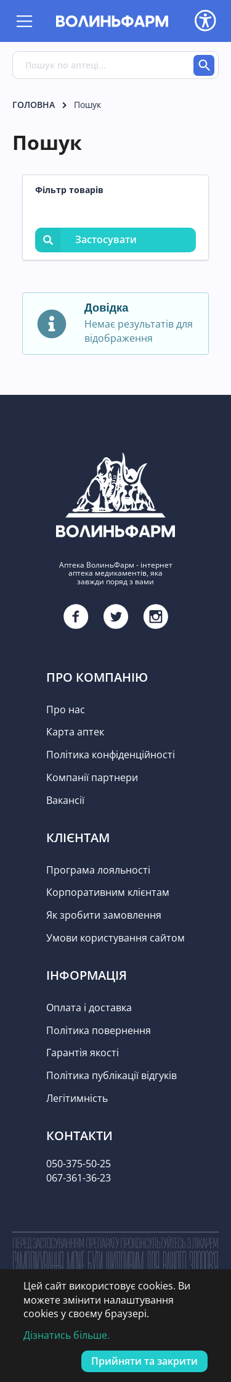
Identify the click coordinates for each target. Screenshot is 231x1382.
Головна (33, 104)
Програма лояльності (98, 870)
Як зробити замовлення (103, 915)
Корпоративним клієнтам (107, 892)
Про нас (65, 709)
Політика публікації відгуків (111, 1075)
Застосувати (86, 240)
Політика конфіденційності (110, 754)
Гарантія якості (82, 1052)
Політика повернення (98, 1030)
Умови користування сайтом (115, 938)
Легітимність (77, 1098)
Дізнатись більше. (66, 1335)
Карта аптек (75, 732)
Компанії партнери (92, 777)
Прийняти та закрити (144, 1361)
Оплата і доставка (89, 1007)
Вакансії (65, 800)
